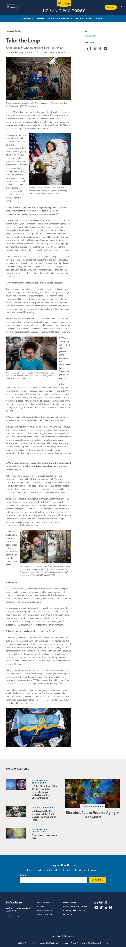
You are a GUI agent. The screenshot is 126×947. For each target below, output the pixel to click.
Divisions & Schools (63, 936)
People (41, 18)
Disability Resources (45, 914)
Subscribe (97, 880)
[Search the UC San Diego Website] (122, 7)
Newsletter (41, 906)
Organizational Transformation (75, 906)
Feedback (104, 943)
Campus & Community (60, 18)
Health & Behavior (92, 806)
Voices (100, 18)
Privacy (96, 943)
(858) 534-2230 (12, 916)
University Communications (74, 910)
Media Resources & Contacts (48, 902)
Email (23, 875)
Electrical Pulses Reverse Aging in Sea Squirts (92, 814)
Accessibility (87, 943)
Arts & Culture (84, 18)
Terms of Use (76, 943)
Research (27, 18)
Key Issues (67, 914)
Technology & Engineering (39, 782)
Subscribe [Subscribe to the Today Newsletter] (110, 7)
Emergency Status (44, 910)
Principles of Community (72, 902)
